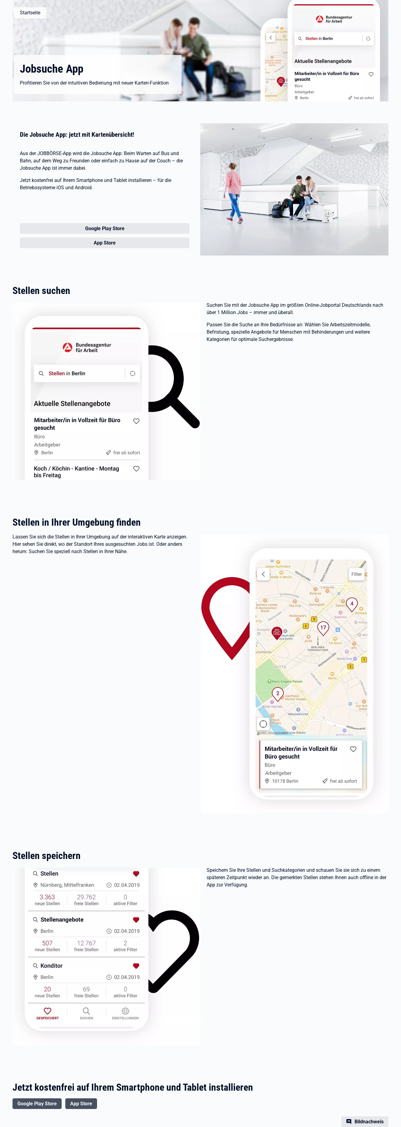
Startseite (30, 13)
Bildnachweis (369, 1122)
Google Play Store (37, 1104)
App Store (81, 1104)
